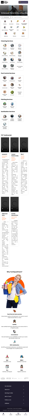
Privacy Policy (9, 408)
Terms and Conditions (17, 408)
